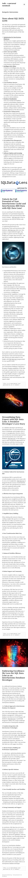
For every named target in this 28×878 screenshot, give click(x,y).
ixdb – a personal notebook (9, 4)
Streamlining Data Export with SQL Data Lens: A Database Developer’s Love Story (13, 420)
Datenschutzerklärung (7, 875)
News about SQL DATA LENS (13, 19)
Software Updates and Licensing (13, 153)
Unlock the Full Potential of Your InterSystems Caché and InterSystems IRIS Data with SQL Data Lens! (14, 203)
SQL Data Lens (16, 217)
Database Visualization (10, 98)
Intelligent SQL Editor (10, 66)
